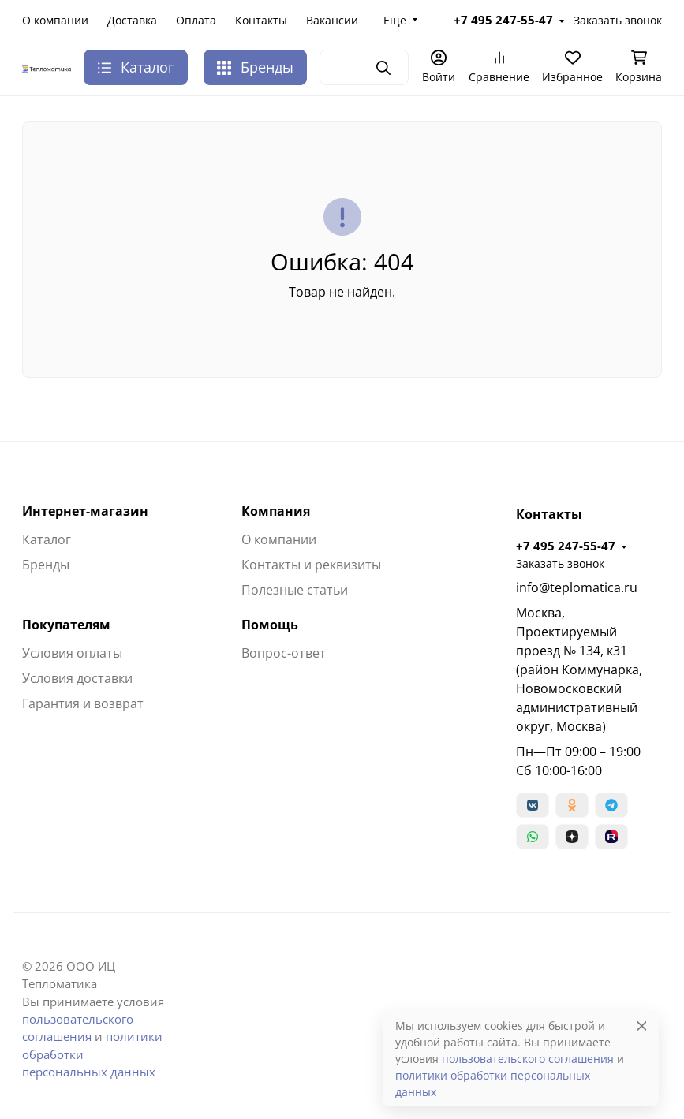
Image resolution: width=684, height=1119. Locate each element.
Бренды (255, 67)
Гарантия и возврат (83, 703)
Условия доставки (77, 678)
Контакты (261, 20)
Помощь (269, 624)
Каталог (46, 539)
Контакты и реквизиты (311, 564)
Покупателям (66, 624)
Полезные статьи (294, 590)
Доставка (132, 20)
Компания (275, 511)
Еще (394, 20)
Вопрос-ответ (283, 653)
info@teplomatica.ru (576, 587)
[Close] (641, 1025)
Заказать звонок (618, 20)
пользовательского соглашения (528, 1058)
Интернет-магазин (85, 511)
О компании (55, 20)
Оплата (196, 20)
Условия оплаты (72, 653)
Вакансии (332, 20)
